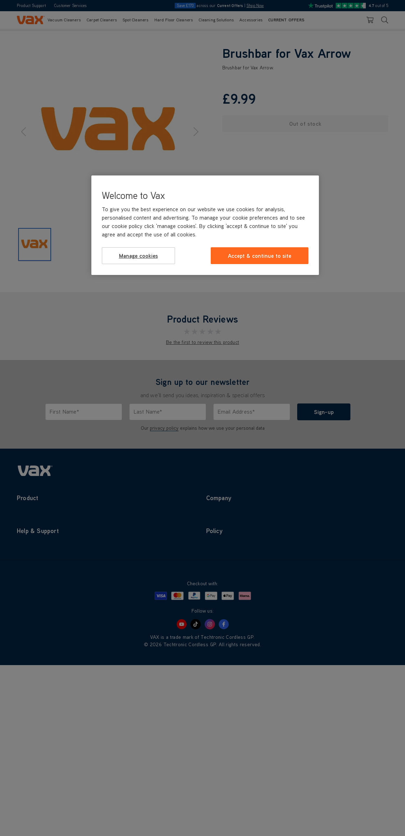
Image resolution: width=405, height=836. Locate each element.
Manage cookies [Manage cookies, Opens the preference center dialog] (138, 255)
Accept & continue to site (259, 255)
